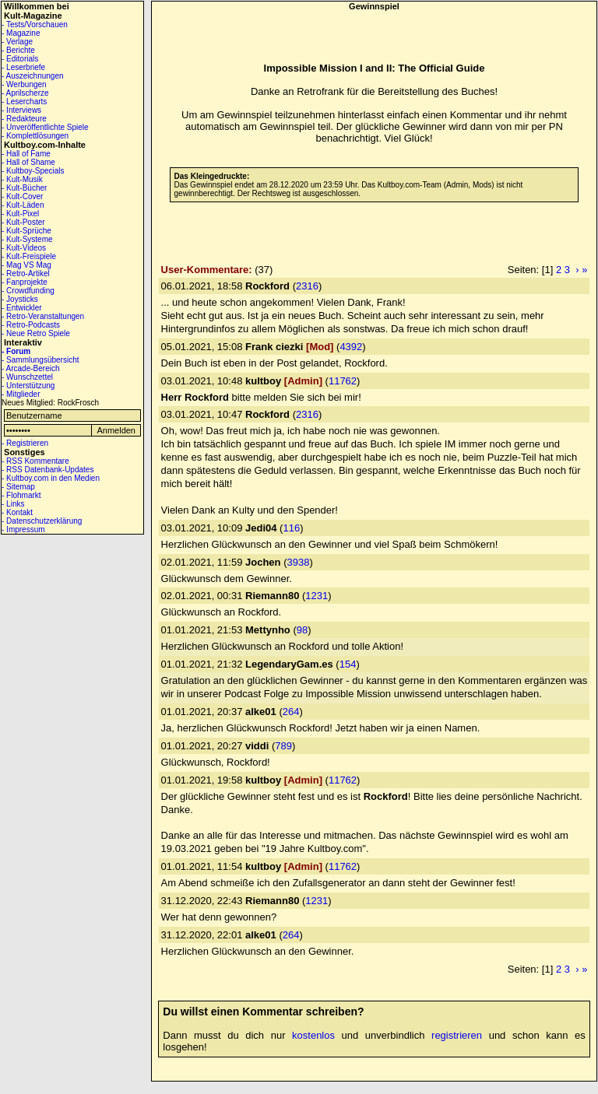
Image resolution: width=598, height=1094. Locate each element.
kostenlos (313, 1035)
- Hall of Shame (28, 162)
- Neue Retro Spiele (36, 333)
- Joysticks (20, 299)
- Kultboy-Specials (33, 171)
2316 (307, 286)
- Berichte (18, 50)
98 (302, 630)
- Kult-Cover (22, 196)
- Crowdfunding (28, 290)
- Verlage (17, 41)
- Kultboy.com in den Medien (51, 478)
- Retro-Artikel (26, 273)
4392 (350, 346)
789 (283, 746)
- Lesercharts (24, 101)
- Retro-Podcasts (31, 325)
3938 (298, 562)
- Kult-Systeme (27, 239)
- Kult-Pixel (20, 213)
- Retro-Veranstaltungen (43, 316)
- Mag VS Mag (26, 265)
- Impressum (23, 529)
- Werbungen (24, 84)
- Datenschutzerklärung (42, 521)
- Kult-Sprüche (26, 230)
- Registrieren (25, 443)
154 (348, 664)
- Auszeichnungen (33, 76)
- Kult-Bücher (24, 188)
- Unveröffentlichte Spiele (45, 127)
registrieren (456, 1035)
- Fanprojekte (24, 282)
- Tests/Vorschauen (35, 24)
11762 (343, 381)
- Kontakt (17, 512)
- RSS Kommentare (35, 461)
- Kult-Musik (22, 179)
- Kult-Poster (23, 222)
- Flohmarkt (21, 495)
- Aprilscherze (25, 93)
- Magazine (21, 33)
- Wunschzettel (27, 377)
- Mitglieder (21, 394)
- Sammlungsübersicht (40, 360)
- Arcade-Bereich (30, 368)
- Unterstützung (28, 385)
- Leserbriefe (23, 67)
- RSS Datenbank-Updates (47, 469)
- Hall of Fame (26, 153)
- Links (13, 504)
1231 (316, 595)
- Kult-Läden (23, 205)
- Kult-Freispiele (29, 256)
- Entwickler (22, 307)
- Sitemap (18, 486)
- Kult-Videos (24, 248)
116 (291, 528)
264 (291, 711)
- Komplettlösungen (35, 135)
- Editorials (20, 58)
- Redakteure (24, 118)
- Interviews (21, 110)
